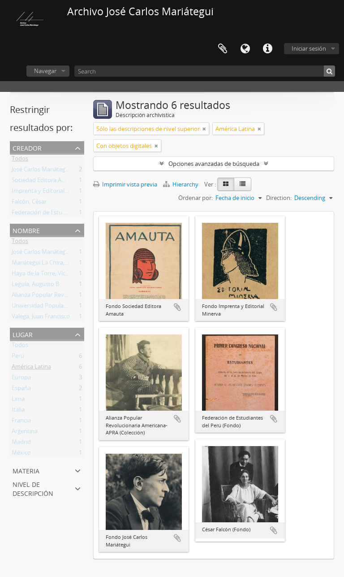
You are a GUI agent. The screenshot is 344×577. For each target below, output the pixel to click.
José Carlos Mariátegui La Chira (52, 171)
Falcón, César (29, 203)
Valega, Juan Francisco (41, 318)
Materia (26, 470)
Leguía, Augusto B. (36, 286)
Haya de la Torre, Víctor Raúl (49, 275)
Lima (18, 400)
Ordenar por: (195, 198)
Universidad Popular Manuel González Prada (71, 307)
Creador (27, 147)
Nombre (26, 230)
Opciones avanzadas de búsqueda (213, 164)
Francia (21, 422)
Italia (18, 411)
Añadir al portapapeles (177, 307)
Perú (18, 357)
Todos (20, 160)
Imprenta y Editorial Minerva (50, 192)
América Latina (31, 368)
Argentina (25, 433)
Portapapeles (222, 49)
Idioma (245, 49)
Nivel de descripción (33, 488)
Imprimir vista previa (125, 184)
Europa (21, 379)
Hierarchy (181, 184)
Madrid (21, 443)
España (21, 390)
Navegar (45, 71)
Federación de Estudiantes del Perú (58, 214)
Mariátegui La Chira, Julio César (52, 264)
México (21, 454)
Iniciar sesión (309, 48)
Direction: (279, 198)
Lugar (23, 334)
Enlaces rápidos (267, 49)
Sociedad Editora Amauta (45, 182)
